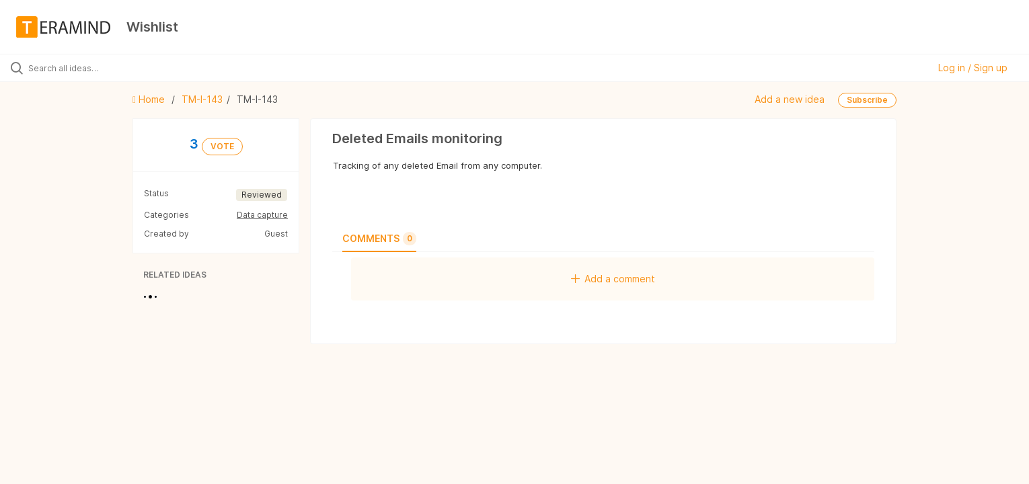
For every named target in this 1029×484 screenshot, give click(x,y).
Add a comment (613, 278)
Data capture (262, 215)
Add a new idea (790, 99)
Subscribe (867, 100)
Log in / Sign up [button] (972, 67)
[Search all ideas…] (120, 68)
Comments (379, 238)
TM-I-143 (202, 99)
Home (149, 99)
